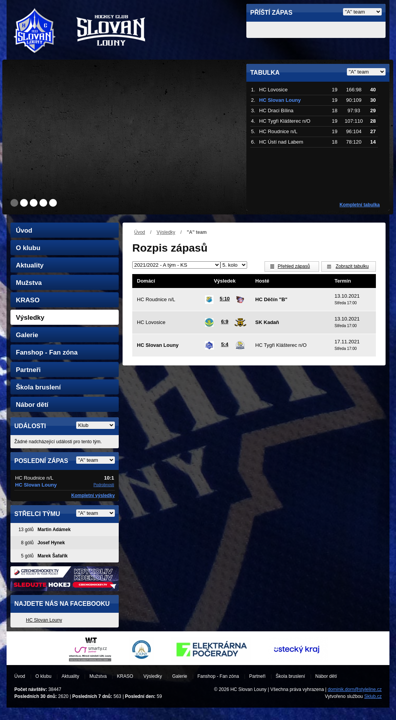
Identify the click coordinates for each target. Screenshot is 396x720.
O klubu (28, 248)
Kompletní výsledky (93, 495)
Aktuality (30, 265)
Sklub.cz (373, 696)
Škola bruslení (38, 387)
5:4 (225, 344)
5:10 (225, 299)
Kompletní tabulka (360, 204)
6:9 (225, 321)
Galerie (27, 335)
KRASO (27, 300)
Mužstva (29, 282)
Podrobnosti (104, 485)
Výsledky (166, 232)
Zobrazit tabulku (352, 266)
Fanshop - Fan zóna (47, 352)
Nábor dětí (32, 404)
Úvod (139, 232)
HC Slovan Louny (44, 620)
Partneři (28, 370)
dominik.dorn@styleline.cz (355, 689)
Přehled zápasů (294, 266)
